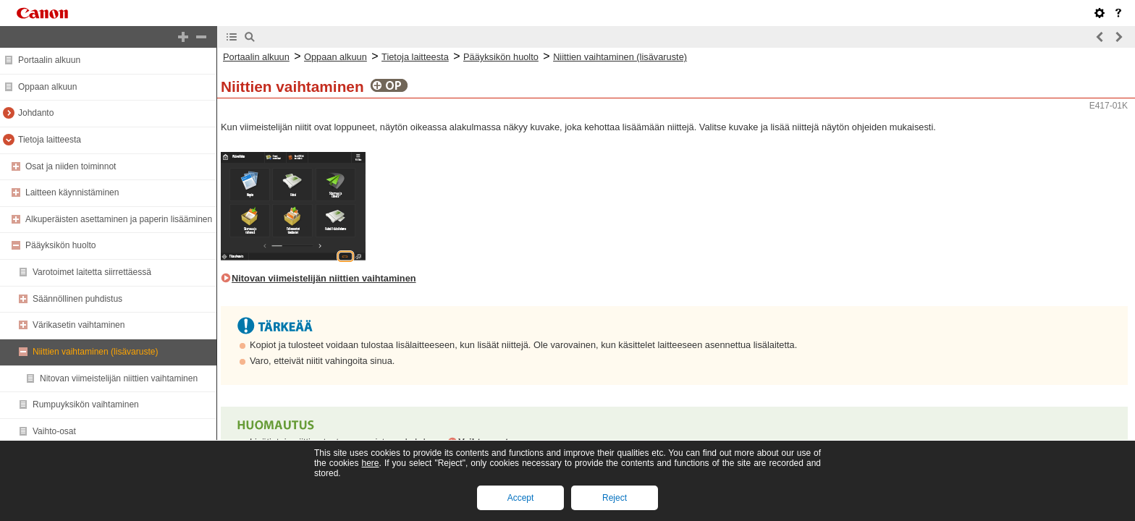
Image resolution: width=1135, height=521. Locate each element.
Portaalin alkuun (49, 60)
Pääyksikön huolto (60, 245)
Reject (614, 498)
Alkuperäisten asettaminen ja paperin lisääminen (118, 219)
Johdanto (36, 113)
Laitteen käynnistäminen (72, 192)
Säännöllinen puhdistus (77, 299)
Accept (520, 498)
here (370, 463)
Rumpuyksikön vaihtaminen (86, 404)
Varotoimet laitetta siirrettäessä (92, 272)
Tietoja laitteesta (49, 140)
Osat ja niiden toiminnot (70, 166)
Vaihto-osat (54, 431)
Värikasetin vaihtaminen (79, 325)
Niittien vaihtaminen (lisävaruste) (95, 352)
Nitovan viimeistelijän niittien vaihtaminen (119, 378)
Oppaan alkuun (47, 87)
